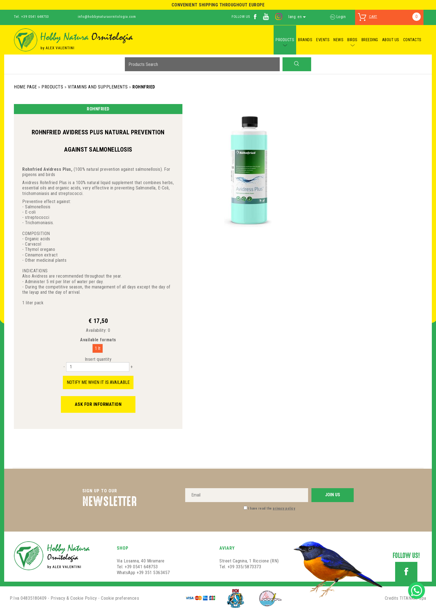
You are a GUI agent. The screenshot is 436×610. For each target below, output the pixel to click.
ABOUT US (390, 40)
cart (373, 16)
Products (52, 87)
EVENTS (323, 40)
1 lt (97, 348)
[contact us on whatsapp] (416, 590)
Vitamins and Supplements (98, 87)
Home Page (25, 87)
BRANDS (305, 40)
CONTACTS (412, 40)
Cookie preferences (120, 598)
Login (338, 16)
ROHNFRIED (143, 87)
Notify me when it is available (98, 382)
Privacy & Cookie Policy (74, 598)
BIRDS (352, 40)
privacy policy (284, 508)
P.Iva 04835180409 (28, 598)
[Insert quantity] (97, 367)
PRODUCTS (285, 40)
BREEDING (369, 40)
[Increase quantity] (131, 366)
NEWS (338, 40)
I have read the (271, 508)
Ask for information (98, 404)
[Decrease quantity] (64, 366)
